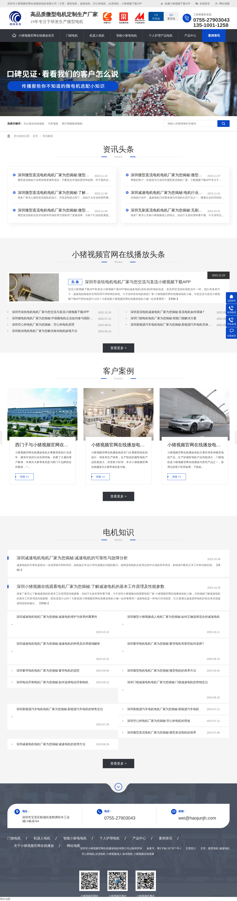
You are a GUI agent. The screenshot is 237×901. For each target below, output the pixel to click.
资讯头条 (118, 149)
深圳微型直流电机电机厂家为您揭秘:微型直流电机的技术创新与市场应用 (55, 210)
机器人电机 (97, 35)
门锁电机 (72, 35)
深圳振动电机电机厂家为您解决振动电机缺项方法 (44, 330)
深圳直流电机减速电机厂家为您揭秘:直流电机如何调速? (167, 312)
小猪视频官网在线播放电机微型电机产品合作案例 (119, 444)
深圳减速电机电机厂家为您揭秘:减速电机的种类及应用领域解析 (58, 643)
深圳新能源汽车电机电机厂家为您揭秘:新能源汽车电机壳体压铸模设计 (171, 324)
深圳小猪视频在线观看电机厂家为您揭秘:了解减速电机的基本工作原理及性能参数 (90, 586)
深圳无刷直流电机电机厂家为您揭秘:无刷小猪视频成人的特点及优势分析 (168, 210)
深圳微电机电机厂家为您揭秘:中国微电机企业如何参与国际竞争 (53, 318)
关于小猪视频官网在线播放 (34, 846)
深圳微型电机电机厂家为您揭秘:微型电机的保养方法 (161, 670)
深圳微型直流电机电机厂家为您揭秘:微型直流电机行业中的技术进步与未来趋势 (55, 175)
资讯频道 (48, 135)
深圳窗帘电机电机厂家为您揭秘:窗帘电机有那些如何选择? (165, 643)
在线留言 (205, 3)
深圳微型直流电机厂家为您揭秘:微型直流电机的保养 (161, 732)
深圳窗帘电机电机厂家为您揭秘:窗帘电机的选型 (47, 670)
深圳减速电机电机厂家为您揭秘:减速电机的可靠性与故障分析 (72, 558)
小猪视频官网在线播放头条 (118, 254)
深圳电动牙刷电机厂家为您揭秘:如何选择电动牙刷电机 (52, 682)
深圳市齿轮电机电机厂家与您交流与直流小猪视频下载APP (138, 282)
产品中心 (190, 35)
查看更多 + (118, 348)
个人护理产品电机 (161, 35)
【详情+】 (173, 298)
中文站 (156, 16)
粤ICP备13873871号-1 (169, 848)
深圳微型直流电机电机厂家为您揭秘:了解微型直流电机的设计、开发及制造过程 (55, 193)
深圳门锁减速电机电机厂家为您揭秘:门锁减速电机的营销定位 (167, 682)
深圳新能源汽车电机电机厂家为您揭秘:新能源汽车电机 (163, 709)
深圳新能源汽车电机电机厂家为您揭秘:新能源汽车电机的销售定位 (59, 709)
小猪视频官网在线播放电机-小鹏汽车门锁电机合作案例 (195, 444)
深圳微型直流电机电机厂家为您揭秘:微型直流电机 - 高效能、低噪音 (168, 175)
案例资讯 (214, 35)
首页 (36, 135)
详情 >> (24, 476)
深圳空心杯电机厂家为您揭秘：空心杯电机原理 (43, 324)
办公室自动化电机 (34, 123)
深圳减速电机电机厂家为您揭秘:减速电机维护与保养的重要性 (56, 616)
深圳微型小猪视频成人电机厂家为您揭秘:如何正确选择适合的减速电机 (173, 616)
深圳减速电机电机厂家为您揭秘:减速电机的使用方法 (50, 744)
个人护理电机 (110, 838)
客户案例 (118, 371)
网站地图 (224, 3)
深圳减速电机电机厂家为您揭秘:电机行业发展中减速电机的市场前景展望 (168, 193)
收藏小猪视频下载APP (177, 3)
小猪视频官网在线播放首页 (33, 35)
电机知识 (118, 532)
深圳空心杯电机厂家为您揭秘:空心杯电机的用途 (158, 720)
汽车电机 (53, 123)
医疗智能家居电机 (72, 123)
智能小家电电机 (126, 35)
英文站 (171, 16)
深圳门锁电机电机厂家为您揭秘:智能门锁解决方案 (163, 318)
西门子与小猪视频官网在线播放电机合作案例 (43, 444)
